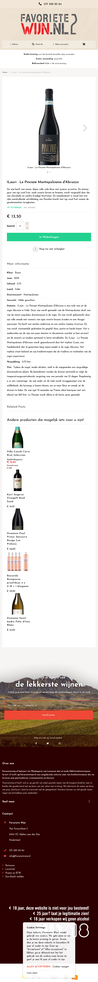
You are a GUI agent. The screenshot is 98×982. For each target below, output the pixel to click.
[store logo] (49, 24)
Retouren (10, 865)
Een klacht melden (14, 877)
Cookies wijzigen (61, 967)
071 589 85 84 (16, 850)
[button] (85, 128)
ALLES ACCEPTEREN (38, 967)
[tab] (49, 264)
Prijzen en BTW (13, 873)
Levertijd (10, 869)
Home (4, 72)
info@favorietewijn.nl (19, 856)
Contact (7, 813)
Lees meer (32, 973)
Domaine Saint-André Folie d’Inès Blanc (18, 621)
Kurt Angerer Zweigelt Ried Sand (16, 498)
